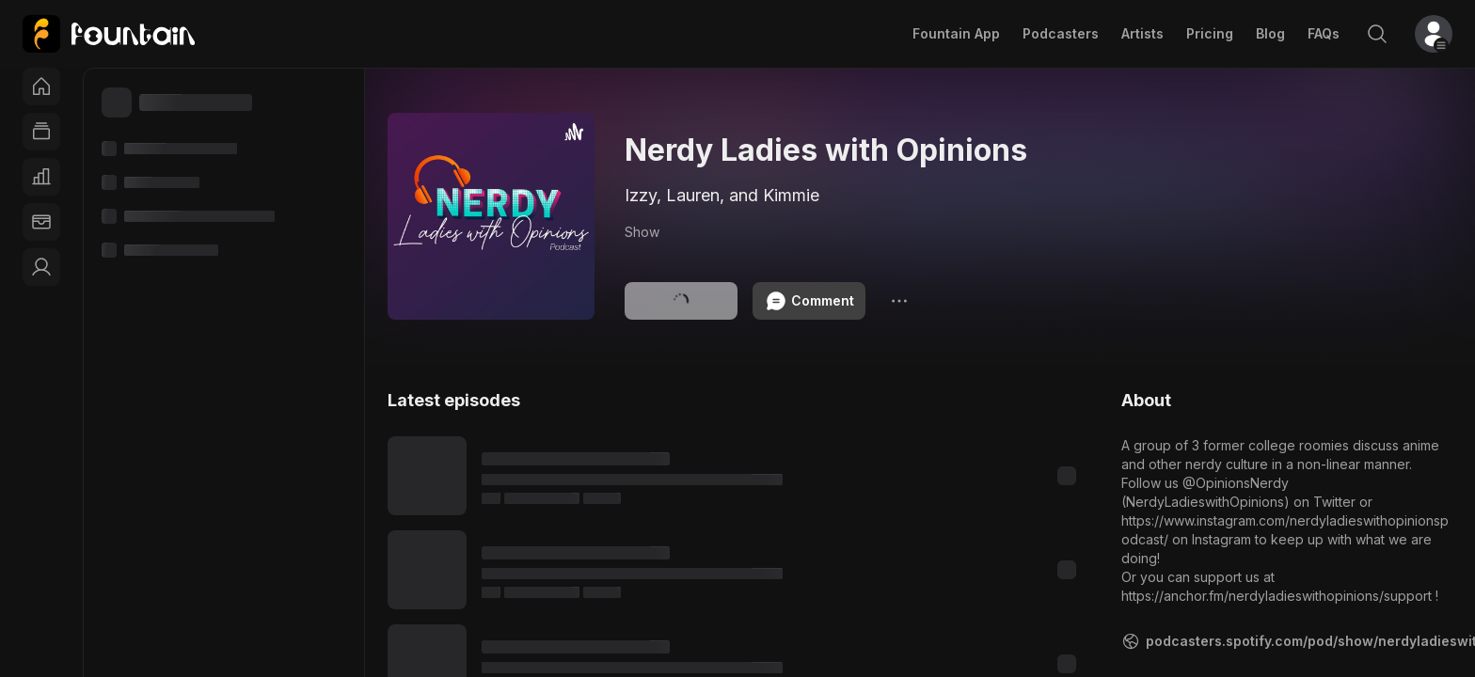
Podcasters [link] (1061, 33)
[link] (109, 34)
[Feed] (41, 131)
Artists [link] (1142, 33)
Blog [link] (1270, 33)
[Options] (899, 301)
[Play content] (427, 475)
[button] (1433, 34)
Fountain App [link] (956, 33)
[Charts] (41, 177)
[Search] (1377, 33)
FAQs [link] (1324, 33)
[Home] (41, 86)
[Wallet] (41, 222)
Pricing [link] (1209, 33)
